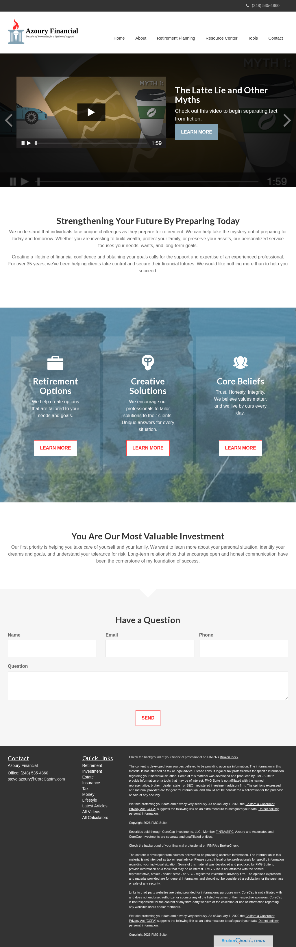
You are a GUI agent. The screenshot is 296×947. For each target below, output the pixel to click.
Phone (206, 634)
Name (14, 634)
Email (112, 634)
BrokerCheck (229, 757)
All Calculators (95, 817)
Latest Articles (95, 806)
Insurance (91, 782)
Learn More (196, 132)
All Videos (91, 811)
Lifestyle (89, 800)
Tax (85, 788)
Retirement (92, 765)
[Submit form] (148, 718)
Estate (88, 777)
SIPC (230, 831)
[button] (142, 32)
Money (88, 794)
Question (18, 666)
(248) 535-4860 (263, 5)
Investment (92, 771)
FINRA (220, 831)
